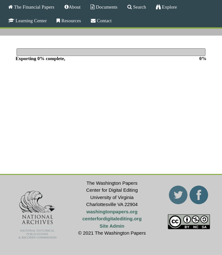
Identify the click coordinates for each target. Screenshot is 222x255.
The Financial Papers (33, 6)
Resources (70, 20)
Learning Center (30, 20)
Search (139, 6)
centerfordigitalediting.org (112, 218)
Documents (106, 6)
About (75, 6)
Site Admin (112, 226)
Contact (104, 20)
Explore (169, 6)
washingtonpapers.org (112, 211)
